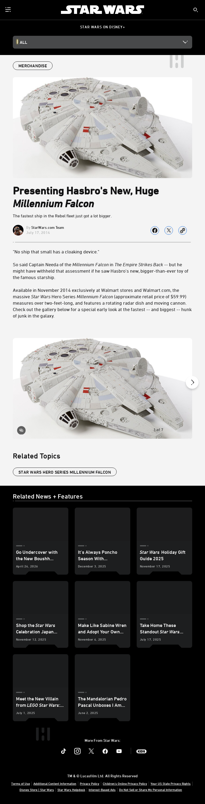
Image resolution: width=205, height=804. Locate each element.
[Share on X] (168, 230)
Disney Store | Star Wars (36, 789)
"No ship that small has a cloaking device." (56, 251)
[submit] (195, 9)
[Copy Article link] (182, 230)
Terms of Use (20, 783)
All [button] (23, 42)
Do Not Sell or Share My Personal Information (150, 789)
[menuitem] (9, 9)
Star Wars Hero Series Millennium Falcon (64, 472)
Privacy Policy (89, 783)
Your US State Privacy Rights (171, 783)
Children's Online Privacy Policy (125, 783)
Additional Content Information (54, 783)
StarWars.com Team (47, 227)
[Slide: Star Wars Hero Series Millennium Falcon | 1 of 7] (102, 388)
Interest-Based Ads (102, 789)
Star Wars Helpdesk (71, 789)
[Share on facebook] (155, 230)
